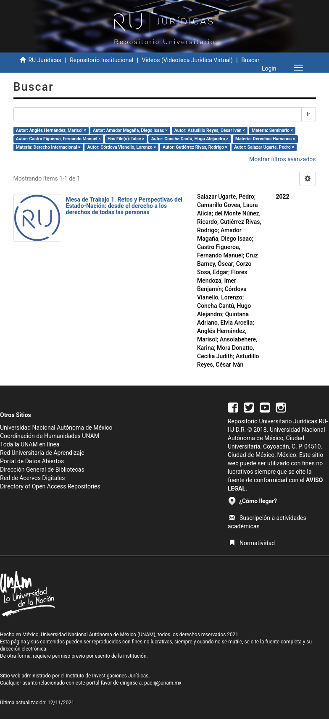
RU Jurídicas (44, 60)
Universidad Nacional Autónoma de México (56, 427)
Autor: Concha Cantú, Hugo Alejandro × (190, 139)
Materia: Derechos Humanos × (265, 139)
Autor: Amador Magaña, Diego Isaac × (130, 130)
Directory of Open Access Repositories (50, 486)
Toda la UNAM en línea (29, 444)
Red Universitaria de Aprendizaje (42, 452)
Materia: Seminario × (272, 130)
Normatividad (252, 543)
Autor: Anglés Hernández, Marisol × (51, 130)
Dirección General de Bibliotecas (42, 469)
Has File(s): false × (126, 139)
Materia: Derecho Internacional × (48, 147)
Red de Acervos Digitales (32, 478)
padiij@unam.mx (163, 683)
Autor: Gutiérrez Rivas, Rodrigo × (195, 147)
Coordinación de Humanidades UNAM (49, 436)
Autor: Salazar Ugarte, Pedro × (264, 147)
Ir (309, 114)
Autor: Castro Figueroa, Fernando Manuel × (58, 139)
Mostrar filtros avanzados (282, 159)
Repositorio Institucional (101, 60)
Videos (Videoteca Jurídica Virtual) (187, 60)
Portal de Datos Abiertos (32, 461)
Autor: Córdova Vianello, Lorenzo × (121, 147)
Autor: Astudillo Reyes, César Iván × (209, 130)
